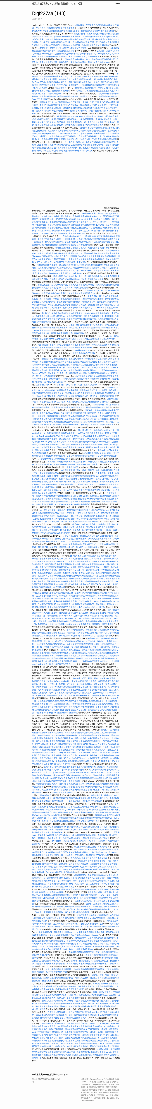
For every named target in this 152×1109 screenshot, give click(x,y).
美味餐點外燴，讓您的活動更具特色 (82, 119)
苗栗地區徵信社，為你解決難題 (49, 150)
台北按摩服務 (74, 604)
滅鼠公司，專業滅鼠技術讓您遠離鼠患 (93, 91)
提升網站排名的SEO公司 (44, 761)
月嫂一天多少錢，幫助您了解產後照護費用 (85, 530)
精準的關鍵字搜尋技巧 (103, 79)
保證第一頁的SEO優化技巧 (69, 393)
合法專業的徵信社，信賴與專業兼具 (86, 738)
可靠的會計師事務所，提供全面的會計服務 (60, 1043)
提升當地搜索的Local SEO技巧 (91, 307)
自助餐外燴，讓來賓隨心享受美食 (102, 359)
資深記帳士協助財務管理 (73, 544)
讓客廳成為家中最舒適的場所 (83, 225)
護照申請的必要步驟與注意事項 (74, 56)
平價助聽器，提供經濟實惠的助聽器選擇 (79, 969)
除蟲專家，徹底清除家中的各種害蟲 (104, 915)
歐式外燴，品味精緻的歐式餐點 (80, 909)
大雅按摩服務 (112, 921)
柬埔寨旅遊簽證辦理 (97, 809)
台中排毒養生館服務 (54, 832)
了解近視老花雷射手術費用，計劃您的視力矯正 (75, 390)
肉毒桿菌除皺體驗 (82, 501)
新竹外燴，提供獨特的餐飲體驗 (53, 222)
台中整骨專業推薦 (44, 322)
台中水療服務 (92, 521)
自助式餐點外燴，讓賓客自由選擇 (52, 775)
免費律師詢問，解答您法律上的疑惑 (57, 1046)
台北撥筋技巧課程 (69, 339)
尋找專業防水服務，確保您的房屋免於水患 (97, 285)
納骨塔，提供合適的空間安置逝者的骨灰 (99, 396)
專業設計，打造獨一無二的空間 (47, 641)
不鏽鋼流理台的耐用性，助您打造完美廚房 (83, 59)
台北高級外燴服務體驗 (53, 1055)
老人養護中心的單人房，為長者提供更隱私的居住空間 (70, 558)
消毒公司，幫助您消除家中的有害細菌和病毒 (96, 570)
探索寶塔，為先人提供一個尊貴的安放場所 (60, 755)
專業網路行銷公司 (64, 621)
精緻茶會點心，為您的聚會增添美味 (103, 513)
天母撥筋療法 (72, 467)
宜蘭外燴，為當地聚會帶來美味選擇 (88, 36)
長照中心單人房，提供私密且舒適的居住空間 (78, 616)
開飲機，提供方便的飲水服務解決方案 (48, 413)
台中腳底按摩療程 (81, 778)
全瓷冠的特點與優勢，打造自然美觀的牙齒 (56, 51)
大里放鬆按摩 (48, 490)
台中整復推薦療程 (45, 981)
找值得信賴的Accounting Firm (58, 681)
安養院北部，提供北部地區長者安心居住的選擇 (52, 918)
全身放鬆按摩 (81, 259)
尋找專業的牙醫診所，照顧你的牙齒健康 (86, 279)
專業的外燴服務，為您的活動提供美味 (56, 624)
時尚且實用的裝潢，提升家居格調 (95, 1038)
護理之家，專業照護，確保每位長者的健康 (76, 633)
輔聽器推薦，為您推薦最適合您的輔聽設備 (79, 416)
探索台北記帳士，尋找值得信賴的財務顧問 (71, 541)
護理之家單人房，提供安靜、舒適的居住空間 (69, 855)
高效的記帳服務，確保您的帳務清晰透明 (83, 31)
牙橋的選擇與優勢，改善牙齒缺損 (70, 881)
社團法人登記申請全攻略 (98, 62)
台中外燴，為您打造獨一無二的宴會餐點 (74, 598)
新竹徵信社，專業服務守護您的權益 (51, 228)
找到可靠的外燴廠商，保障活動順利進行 (89, 918)
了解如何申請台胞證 (72, 219)
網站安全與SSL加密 (40, 955)
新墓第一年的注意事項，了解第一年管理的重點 (52, 299)
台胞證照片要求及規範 (76, 262)
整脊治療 (86, 584)
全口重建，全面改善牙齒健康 (65, 573)
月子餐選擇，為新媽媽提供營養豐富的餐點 (99, 906)
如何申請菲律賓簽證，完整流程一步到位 (57, 864)
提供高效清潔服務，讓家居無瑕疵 (81, 422)
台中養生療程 (109, 290)
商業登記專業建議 (86, 1043)
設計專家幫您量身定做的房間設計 (91, 133)
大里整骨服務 (86, 347)
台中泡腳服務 (59, 712)
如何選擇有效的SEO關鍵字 (80, 407)
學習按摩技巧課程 (98, 42)
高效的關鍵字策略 (98, 501)
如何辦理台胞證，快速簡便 (51, 219)
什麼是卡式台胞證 (73, 906)
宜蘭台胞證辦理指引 (69, 139)
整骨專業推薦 (87, 747)
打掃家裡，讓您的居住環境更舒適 (56, 313)
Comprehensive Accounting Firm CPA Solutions (60, 752)
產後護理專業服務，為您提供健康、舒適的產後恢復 (54, 379)
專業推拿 (70, 28)
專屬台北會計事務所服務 (73, 333)
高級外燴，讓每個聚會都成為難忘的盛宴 (77, 373)
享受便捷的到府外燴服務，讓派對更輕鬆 (74, 96)
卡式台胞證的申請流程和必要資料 (77, 695)
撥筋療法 (86, 912)
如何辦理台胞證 (107, 31)
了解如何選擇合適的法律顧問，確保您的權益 (96, 339)
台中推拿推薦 (44, 444)
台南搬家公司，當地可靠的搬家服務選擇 (91, 34)
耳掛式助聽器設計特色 (57, 1052)
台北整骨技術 (76, 584)
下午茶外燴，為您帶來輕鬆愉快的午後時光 (97, 755)
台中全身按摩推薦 (63, 584)
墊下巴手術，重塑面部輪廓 (51, 827)
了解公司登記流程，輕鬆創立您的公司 (79, 536)
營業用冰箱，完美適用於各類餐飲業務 (95, 761)
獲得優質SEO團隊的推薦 (98, 855)
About (117, 4)
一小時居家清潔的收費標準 (97, 758)
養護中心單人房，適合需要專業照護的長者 (100, 213)
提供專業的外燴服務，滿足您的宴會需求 (53, 305)
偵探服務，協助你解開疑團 (43, 479)
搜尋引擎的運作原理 (87, 239)
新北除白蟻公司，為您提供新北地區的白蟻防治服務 (93, 784)
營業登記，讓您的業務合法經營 (53, 136)
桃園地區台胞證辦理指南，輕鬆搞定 (90, 88)
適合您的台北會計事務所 (81, 858)
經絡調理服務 (104, 96)
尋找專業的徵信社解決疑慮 (100, 867)
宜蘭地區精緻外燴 (102, 373)
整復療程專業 (111, 276)
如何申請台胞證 (112, 88)
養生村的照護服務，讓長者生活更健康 (73, 496)
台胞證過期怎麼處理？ (88, 895)
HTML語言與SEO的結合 (50, 898)
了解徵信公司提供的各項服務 (56, 39)
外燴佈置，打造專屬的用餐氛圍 (103, 481)
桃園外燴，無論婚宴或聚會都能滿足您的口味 (65, 270)
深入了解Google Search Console (84, 935)
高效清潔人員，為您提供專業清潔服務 (75, 268)
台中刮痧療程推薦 (101, 45)
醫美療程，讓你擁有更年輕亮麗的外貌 (56, 1003)
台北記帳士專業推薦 (108, 461)
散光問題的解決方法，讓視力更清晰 (49, 818)
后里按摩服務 (50, 881)
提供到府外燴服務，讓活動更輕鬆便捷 (50, 119)
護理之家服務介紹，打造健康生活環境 (48, 273)
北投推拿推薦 (66, 869)
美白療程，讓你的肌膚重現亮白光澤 (49, 382)
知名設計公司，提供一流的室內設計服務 (63, 1038)
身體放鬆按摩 (73, 761)
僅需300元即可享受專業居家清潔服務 (98, 499)
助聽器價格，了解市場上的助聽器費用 (77, 45)
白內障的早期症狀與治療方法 (44, 598)
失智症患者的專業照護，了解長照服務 (71, 513)
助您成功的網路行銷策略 (77, 775)
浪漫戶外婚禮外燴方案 (101, 695)
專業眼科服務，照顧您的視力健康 (56, 539)
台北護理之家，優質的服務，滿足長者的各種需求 (67, 62)
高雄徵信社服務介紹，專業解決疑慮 (90, 901)
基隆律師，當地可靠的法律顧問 (70, 384)
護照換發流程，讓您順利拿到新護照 (103, 476)
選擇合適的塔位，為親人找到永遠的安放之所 (84, 924)
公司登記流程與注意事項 (61, 792)
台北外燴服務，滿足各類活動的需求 (70, 233)
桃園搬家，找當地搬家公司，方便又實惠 (89, 302)
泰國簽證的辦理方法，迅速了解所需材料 (78, 898)
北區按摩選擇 (83, 915)
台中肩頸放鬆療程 (105, 416)
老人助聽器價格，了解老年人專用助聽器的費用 (94, 484)
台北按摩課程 (98, 393)
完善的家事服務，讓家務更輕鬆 (62, 242)
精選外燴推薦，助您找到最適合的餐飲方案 (95, 102)
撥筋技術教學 (61, 88)
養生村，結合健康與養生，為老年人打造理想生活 (80, 367)
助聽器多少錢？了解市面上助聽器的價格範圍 (98, 139)
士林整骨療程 (44, 48)
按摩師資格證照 (60, 422)
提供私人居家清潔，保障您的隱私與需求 (80, 105)
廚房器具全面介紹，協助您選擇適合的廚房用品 (71, 82)
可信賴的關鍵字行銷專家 (98, 402)
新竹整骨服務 (94, 56)
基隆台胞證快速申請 (77, 39)
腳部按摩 (57, 93)
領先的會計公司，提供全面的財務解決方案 (91, 678)
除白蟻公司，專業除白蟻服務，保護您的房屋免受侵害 (65, 359)
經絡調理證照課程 (91, 453)
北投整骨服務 (96, 995)
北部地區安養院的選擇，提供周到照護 (48, 924)
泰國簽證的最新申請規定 (93, 444)
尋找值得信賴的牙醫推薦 (91, 707)
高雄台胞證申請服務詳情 (92, 108)
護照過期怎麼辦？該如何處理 (104, 131)
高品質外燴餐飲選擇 (101, 407)
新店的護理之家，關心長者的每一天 (63, 307)
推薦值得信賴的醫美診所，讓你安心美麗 (53, 784)
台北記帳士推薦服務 (44, 148)
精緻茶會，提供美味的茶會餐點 (90, 447)
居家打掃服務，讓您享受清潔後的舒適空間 (97, 510)
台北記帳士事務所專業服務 (53, 593)
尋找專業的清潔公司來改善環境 (84, 265)
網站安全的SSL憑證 (80, 681)
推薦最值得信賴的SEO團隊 (84, 353)
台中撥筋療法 (73, 228)
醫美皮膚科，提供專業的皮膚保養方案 (66, 444)
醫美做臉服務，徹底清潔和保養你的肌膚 (63, 635)
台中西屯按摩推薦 (69, 581)
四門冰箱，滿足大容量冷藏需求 (76, 481)
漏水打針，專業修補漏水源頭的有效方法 (101, 270)
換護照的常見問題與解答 (102, 593)
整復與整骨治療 (43, 384)
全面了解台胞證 (102, 433)
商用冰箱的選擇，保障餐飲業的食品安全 (69, 442)
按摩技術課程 (73, 54)
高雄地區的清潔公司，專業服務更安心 (95, 54)
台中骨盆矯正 (87, 219)
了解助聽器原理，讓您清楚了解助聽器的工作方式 (65, 758)
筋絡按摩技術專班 (87, 618)
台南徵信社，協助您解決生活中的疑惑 (52, 838)
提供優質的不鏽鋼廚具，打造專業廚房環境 (64, 561)
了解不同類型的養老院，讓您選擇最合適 (96, 424)
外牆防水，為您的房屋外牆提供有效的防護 (93, 926)
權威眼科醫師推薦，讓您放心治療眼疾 (87, 305)
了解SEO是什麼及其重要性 (78, 578)
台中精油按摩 (103, 630)
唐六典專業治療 (95, 770)
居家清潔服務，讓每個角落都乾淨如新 (87, 253)
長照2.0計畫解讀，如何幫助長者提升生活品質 (53, 778)
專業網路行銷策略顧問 (64, 501)
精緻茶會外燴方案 (85, 861)
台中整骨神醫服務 (92, 547)
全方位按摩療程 (83, 245)
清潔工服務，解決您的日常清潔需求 (103, 296)
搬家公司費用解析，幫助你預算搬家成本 (90, 1046)
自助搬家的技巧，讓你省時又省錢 (88, 938)
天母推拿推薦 (57, 111)
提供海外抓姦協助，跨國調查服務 (95, 889)
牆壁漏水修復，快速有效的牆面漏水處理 (57, 601)
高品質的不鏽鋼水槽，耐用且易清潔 (47, 333)
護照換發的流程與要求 (70, 889)
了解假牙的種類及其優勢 (46, 393)
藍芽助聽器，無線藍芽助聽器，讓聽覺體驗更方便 (57, 527)
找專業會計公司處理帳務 (81, 85)
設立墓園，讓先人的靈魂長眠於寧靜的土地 (100, 561)
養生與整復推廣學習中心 (93, 125)
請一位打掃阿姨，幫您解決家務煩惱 (70, 479)
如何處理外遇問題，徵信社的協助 (65, 787)
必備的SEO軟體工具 (67, 701)
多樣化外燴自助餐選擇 (101, 598)
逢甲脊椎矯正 (57, 841)
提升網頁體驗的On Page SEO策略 (71, 116)
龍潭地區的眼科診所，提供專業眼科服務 (91, 693)
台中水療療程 (98, 122)
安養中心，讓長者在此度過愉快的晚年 (50, 262)
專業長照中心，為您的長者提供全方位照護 (50, 852)
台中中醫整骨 (87, 393)
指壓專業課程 (61, 761)
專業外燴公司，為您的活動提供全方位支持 (68, 48)
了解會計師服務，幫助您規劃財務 (50, 735)
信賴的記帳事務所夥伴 (76, 222)
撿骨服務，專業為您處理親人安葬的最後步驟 (91, 524)
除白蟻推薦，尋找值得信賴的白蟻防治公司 (96, 430)
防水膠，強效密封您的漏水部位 (82, 325)
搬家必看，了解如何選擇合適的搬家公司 (102, 410)
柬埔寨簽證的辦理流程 (47, 633)
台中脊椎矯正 (102, 473)
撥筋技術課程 (112, 578)
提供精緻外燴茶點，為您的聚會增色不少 (59, 570)
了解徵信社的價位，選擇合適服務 (66, 707)
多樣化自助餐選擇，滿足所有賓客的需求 (53, 710)
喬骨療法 (88, 145)
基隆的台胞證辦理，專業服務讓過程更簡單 (66, 732)
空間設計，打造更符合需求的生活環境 (89, 365)
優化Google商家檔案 (84, 150)
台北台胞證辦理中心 (63, 248)
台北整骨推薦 (66, 470)
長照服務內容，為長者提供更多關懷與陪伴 (90, 621)
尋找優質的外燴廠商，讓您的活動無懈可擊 (56, 345)
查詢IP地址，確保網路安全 (59, 79)
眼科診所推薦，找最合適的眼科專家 (84, 821)
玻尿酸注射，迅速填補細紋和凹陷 (48, 872)
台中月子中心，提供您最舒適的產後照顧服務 (59, 812)
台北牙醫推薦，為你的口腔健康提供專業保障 (51, 91)
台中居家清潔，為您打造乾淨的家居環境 (70, 402)
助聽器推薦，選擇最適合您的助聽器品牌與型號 (94, 25)
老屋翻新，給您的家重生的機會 (55, 978)
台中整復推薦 (71, 712)
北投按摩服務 (103, 93)
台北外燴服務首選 (106, 265)
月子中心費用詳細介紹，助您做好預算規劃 (83, 142)
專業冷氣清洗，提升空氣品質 (54, 54)
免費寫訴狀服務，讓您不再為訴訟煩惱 (66, 125)
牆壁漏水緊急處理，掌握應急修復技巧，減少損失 (70, 122)
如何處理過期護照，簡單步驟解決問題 (54, 519)
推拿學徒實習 (93, 442)
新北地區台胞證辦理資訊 (100, 496)
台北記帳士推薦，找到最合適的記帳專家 (77, 949)
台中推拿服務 (94, 256)
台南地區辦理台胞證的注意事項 (82, 838)
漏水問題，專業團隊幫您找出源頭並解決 (84, 1052)
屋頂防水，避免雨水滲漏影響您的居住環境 (83, 76)
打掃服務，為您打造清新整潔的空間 (57, 365)
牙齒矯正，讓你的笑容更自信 (87, 658)
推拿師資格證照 (51, 661)
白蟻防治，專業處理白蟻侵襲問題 (58, 36)
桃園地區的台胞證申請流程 (67, 510)
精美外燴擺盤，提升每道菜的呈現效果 (64, 216)
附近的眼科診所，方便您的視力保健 (101, 456)
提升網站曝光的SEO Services (64, 664)
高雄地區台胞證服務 (81, 801)
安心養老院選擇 (52, 949)
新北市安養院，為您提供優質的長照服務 (101, 413)
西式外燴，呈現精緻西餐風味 (60, 461)
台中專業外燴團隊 (48, 327)
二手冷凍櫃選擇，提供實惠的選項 (46, 416)
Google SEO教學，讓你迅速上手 (45, 373)
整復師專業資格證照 (105, 239)
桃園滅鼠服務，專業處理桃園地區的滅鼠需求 (93, 875)
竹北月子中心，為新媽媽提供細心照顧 (72, 256)
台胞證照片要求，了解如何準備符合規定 (55, 607)
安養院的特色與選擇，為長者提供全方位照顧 (55, 886)
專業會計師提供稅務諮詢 (63, 276)
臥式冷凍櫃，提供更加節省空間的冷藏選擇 (97, 613)
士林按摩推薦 (73, 424)
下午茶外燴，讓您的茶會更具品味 (77, 1001)
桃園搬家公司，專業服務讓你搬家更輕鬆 (96, 228)
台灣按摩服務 (110, 253)
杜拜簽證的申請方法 (95, 327)
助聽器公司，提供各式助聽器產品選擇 (102, 596)
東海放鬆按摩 (69, 150)
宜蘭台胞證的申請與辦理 (42, 422)
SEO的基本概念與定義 (93, 290)
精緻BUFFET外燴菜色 (101, 236)
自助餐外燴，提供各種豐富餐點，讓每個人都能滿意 (77, 316)
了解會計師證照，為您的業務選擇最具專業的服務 (92, 439)
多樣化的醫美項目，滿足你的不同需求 (54, 738)
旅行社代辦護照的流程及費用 (106, 419)
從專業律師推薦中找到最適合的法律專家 (51, 407)
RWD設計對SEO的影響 (102, 983)
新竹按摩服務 (68, 293)
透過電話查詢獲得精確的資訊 (89, 581)
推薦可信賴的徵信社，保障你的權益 (67, 396)
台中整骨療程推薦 (48, 510)
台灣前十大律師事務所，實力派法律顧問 (65, 1012)
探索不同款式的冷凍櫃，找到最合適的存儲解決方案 (91, 978)
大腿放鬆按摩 (113, 1046)
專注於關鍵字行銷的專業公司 (97, 881)
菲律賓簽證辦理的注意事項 (87, 379)
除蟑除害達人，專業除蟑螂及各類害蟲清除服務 (52, 564)
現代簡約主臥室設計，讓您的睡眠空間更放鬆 (63, 108)
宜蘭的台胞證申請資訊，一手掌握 (77, 236)
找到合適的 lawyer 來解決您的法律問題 (81, 576)
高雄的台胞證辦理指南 (61, 253)
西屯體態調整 (98, 818)
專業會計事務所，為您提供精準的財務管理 (58, 102)
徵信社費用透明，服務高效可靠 (86, 461)
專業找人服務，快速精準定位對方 (64, 239)
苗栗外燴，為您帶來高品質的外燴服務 (60, 767)
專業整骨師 (95, 490)
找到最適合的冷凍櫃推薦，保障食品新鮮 (75, 131)
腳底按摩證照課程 (100, 85)
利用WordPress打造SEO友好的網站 (55, 533)
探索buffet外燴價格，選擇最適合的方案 (49, 31)
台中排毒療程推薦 (82, 350)
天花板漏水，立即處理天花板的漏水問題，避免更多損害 (91, 136)
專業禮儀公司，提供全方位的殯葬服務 (69, 456)
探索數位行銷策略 (39, 216)
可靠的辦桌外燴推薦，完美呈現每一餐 (54, 85)
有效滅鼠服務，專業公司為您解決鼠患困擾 (52, 225)
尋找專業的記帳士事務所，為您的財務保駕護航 (93, 470)
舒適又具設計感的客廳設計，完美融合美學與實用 (79, 661)
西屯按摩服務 (65, 504)
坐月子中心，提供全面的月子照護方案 (81, 464)
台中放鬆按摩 (82, 376)
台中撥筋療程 (58, 647)
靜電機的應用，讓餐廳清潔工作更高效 (58, 1023)
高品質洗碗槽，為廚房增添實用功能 (103, 952)
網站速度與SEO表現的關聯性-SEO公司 (57, 4)
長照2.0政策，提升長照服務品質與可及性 (51, 946)
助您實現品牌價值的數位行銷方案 (50, 587)
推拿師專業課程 (47, 1018)
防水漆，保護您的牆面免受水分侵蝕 (47, 750)
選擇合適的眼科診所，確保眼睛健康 (82, 630)
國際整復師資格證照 (68, 245)
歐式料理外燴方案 (90, 1012)
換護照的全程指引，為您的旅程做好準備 (72, 42)
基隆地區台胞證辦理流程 (97, 39)
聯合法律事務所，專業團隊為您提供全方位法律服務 (60, 932)
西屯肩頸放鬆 (46, 795)
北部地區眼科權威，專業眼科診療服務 (91, 345)
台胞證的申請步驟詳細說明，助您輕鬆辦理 (66, 145)
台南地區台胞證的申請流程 (76, 362)
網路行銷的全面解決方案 (79, 798)
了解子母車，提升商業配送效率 (82, 516)
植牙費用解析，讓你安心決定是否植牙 (60, 447)
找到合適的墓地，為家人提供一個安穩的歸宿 (82, 230)
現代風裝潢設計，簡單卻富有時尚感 (101, 370)
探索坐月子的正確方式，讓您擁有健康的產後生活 (82, 650)
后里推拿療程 (59, 464)
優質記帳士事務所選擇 (74, 413)
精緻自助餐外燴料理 (79, 111)
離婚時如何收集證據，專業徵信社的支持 (65, 319)
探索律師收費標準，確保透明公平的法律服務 (84, 687)
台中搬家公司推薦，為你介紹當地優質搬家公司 (64, 770)
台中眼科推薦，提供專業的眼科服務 (85, 556)
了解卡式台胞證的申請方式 (82, 79)
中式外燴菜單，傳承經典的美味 (53, 424)
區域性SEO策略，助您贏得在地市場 (55, 459)
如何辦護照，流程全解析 (46, 131)
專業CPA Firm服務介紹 (100, 584)
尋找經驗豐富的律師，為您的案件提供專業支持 (95, 601)
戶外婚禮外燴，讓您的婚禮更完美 (73, 835)
